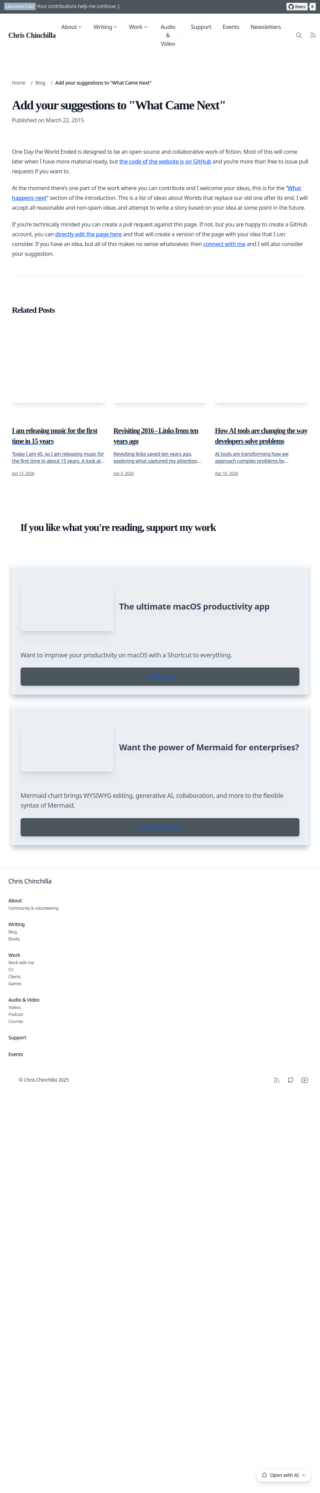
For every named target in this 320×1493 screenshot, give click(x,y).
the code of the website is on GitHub (165, 633)
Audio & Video (170, 35)
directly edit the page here (88, 706)
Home (18, 82)
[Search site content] (299, 35)
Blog (40, 82)
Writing (106, 27)
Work (138, 27)
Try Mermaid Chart (160, 1387)
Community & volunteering (33, 1468)
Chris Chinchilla (30, 1441)
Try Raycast (160, 1192)
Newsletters (265, 27)
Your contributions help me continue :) (78, 6)
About (71, 27)
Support (201, 27)
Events (231, 27)
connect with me (224, 716)
